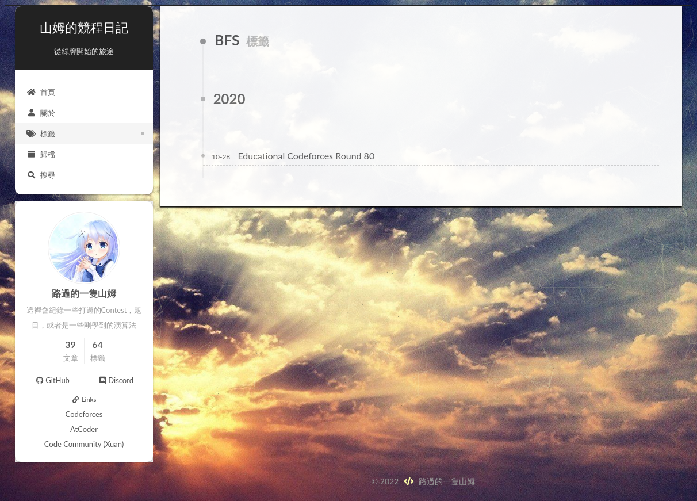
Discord (115, 380)
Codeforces (84, 414)
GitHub (52, 380)
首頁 (40, 92)
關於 (40, 112)
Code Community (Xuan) (84, 444)
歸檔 (40, 154)
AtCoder (84, 429)
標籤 (40, 133)
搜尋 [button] (40, 174)
